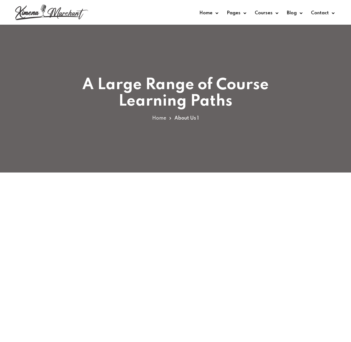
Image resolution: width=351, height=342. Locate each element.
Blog (292, 13)
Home (206, 13)
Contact (320, 13)
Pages (233, 13)
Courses (264, 13)
